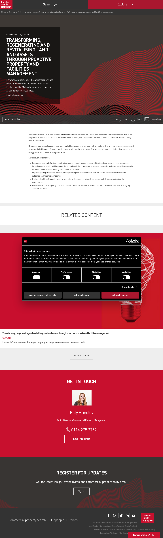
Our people (57, 520)
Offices (72, 520)
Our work (13, 12)
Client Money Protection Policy (126, 530)
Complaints (107, 526)
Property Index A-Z (106, 533)
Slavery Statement (118, 526)
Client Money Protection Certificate (104, 530)
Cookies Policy (97, 526)
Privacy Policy (117, 533)
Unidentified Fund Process (145, 530)
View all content (81, 355)
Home (3, 12)
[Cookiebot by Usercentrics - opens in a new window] (127, 241)
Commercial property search (27, 520)
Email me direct (81, 439)
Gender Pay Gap (130, 526)
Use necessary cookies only (42, 295)
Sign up (81, 491)
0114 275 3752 (84, 430)
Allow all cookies (120, 295)
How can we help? (141, 534)
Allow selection (81, 295)
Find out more (14, 95)
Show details (128, 287)
